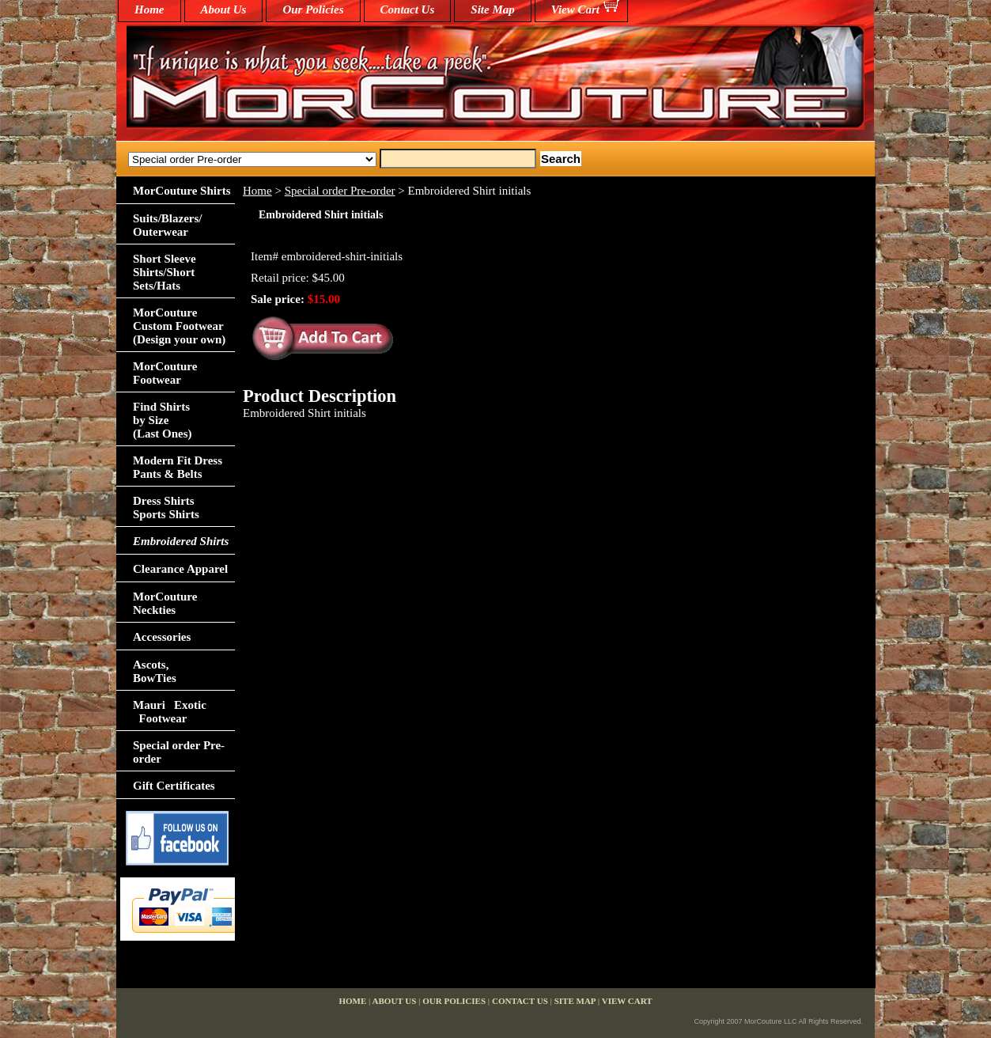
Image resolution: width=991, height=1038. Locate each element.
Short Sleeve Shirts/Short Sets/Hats (164, 272)
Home (257, 190)
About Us (224, 9)
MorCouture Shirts (181, 190)
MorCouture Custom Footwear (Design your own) (179, 326)
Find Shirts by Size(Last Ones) (162, 420)
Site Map (492, 9)
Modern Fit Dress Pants (177, 467)
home (149, 9)
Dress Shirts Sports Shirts (166, 507)
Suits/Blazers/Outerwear (167, 225)
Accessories (162, 637)
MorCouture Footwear (165, 373)
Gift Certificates (174, 785)
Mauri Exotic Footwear (169, 712)
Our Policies (312, 9)
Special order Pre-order (340, 190)
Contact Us (407, 9)
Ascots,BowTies (154, 671)
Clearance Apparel (180, 569)
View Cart (575, 9)
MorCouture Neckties (165, 603)
